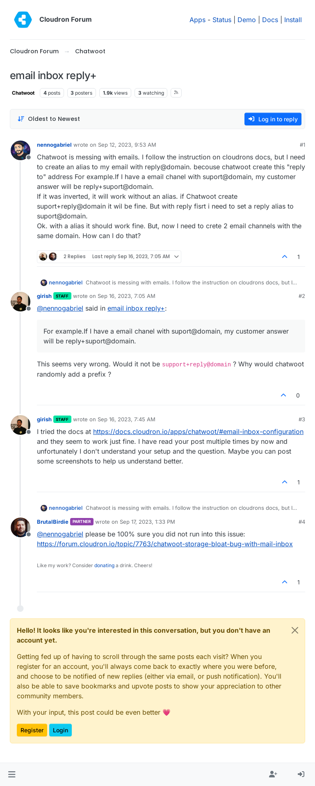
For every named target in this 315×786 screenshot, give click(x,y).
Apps (197, 20)
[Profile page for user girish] (20, 301)
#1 (302, 144)
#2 (302, 296)
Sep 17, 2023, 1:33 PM (147, 521)
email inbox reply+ (136, 308)
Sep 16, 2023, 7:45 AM (126, 419)
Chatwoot (23, 93)
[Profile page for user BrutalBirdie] (20, 527)
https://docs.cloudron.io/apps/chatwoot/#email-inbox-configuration (198, 431)
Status (221, 20)
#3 (302, 419)
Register (32, 730)
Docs (270, 20)
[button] (11, 774)
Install (293, 20)
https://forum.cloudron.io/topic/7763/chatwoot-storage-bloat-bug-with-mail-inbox (165, 544)
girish (44, 296)
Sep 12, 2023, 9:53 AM (127, 144)
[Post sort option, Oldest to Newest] (49, 119)
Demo (246, 20)
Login (60, 730)
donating (104, 565)
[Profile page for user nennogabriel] (20, 150)
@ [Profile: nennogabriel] (60, 308)
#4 (302, 521)
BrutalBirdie (52, 521)
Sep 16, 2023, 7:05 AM (126, 296)
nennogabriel (54, 144)
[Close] (295, 630)
